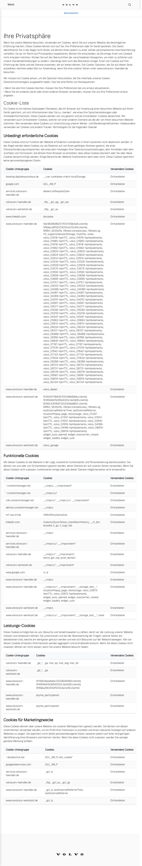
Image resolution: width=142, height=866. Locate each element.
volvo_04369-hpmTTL (56, 296)
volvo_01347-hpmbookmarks (70, 417)
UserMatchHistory (78, 522)
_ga (46, 663)
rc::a (45, 572)
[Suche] (130, 4)
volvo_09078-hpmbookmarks (86, 371)
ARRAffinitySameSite (55, 515)
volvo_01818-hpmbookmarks (85, 244)
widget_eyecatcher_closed (83, 434)
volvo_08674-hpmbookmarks (70, 431)
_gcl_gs (65, 782)
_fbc (45, 202)
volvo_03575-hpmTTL (55, 268)
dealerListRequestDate (56, 191)
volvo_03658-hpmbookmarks (86, 275)
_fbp (45, 209)
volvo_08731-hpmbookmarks (85, 368)
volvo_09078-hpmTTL (56, 371)
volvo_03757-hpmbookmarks (85, 282)
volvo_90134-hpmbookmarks (85, 382)
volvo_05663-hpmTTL (56, 320)
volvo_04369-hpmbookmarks (86, 296)
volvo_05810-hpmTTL (55, 323)
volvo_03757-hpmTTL (55, 282)
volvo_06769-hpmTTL (55, 337)
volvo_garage (50, 445)
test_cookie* (66, 757)
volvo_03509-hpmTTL (56, 265)
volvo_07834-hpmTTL (55, 358)
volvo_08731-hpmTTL (55, 368)
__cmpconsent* (63, 485)
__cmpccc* (49, 500)
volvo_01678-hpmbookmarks (85, 237)
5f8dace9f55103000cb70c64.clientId (65, 227)
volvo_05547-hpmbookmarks (86, 316)
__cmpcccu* (50, 493)
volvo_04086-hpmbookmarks (87, 289)
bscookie (48, 216)
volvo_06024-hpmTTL (56, 327)
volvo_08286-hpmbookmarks (86, 361)
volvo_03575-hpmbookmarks (86, 268)
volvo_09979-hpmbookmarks (86, 378)
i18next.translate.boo (75, 230)
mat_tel (74, 663)
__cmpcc (48, 485)
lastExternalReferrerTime (57, 410)
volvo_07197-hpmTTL (55, 344)
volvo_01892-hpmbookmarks (85, 248)
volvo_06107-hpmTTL (55, 330)
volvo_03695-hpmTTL (56, 278)
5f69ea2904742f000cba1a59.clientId (57, 688)
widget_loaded (51, 438)
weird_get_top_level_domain (59, 557)
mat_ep (53, 663)
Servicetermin (71, 13)
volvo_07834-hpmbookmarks (86, 358)
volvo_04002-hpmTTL (56, 285)
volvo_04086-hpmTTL (56, 289)
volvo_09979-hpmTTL (55, 378)
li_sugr (63, 525)
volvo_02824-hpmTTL (55, 254)
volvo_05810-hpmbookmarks (86, 323)
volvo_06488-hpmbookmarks (87, 334)
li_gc (56, 525)
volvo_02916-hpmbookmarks (70, 424)
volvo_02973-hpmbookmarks (70, 593)
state (90, 234)
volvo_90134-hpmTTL (55, 382)
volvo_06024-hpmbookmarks (86, 327)
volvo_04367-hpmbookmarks (86, 292)
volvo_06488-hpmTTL (56, 334)
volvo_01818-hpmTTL (55, 244)
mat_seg (64, 663)
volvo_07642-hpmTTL (55, 351)
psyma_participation (47, 695)
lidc (70, 525)
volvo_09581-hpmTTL (55, 375)
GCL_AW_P (49, 184)
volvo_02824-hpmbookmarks (86, 254)
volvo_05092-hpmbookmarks (86, 310)
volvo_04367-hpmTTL (55, 292)
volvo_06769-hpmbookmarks (85, 337)
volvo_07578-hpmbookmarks (86, 347)
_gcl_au (53, 209)
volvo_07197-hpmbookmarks (85, 344)
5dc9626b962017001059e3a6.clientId (65, 223)
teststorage (74, 414)
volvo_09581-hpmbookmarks (86, 375)
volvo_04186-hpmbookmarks (70, 427)
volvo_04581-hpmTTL (55, 303)
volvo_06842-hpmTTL (56, 340)
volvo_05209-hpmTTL (56, 313)
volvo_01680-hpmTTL (55, 241)
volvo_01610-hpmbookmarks (70, 420)
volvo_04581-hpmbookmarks (86, 303)
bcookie (47, 525)
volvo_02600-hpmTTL (56, 251)
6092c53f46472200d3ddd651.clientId (65, 403)
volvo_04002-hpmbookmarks (86, 285)
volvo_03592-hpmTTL (55, 272)
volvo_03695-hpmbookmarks (86, 278)
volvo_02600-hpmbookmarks (86, 251)
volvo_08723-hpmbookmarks (86, 365)
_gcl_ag (53, 202)
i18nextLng (94, 230)
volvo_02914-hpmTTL (55, 258)
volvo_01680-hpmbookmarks (86, 241)
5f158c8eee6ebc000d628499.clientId (58, 681)
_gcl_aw (64, 202)
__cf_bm (95, 522)
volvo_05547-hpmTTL (55, 316)
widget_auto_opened (55, 434)
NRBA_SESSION (52, 230)
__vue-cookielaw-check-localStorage (64, 176)
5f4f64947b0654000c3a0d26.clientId (65, 400)
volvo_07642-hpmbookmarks (85, 351)
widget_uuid (67, 438)
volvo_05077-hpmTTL (55, 306)
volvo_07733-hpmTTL (55, 354)
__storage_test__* (87, 586)
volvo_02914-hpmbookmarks (85, 258)
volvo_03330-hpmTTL (56, 261)
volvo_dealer (50, 389)
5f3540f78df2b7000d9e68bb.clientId (65, 396)
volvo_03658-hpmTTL (56, 275)
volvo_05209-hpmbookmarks (86, 313)
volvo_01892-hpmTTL (55, 248)
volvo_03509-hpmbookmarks (86, 265)
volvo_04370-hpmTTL (55, 299)
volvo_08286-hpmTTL (56, 361)
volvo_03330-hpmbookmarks (86, 261)
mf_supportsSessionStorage (59, 234)
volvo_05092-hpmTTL (56, 310)
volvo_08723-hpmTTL (55, 365)
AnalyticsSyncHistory (55, 522)
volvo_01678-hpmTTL (55, 237)
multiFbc (81, 234)
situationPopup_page (55, 414)
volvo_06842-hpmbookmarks (86, 340)
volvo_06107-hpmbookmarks (85, 330)
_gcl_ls (49, 771)
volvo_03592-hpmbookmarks (86, 272)
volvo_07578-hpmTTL (55, 347)
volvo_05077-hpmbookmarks (86, 306)
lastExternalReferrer (84, 410)
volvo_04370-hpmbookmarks (86, 299)
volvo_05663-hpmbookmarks (86, 320)
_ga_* (39, 663)
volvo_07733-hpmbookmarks (85, 354)
